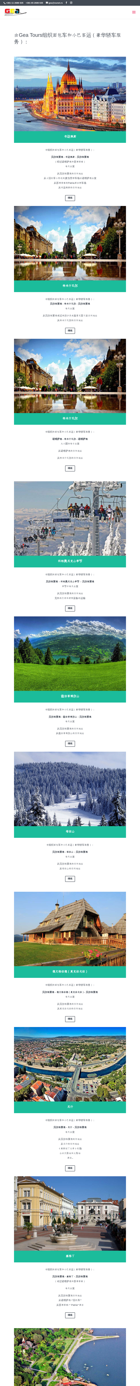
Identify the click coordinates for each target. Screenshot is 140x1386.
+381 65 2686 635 (34, 3)
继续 (70, 198)
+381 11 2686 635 (14, 3)
